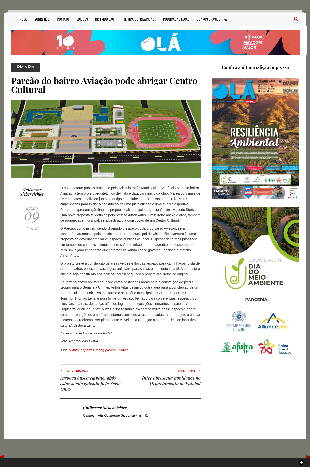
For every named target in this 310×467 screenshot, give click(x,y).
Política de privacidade (139, 19)
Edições (82, 19)
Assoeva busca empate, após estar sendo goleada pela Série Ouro (90, 383)
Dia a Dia (25, 67)
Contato (63, 19)
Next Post (189, 371)
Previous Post (75, 371)
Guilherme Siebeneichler (32, 192)
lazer (99, 350)
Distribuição (104, 19)
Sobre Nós (41, 19)
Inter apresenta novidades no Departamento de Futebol (171, 380)
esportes (87, 350)
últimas (123, 350)
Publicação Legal (176, 19)
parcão (110, 350)
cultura (74, 350)
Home (23, 19)
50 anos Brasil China (212, 19)
